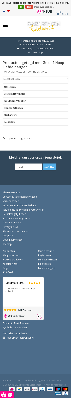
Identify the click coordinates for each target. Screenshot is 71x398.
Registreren (44, 255)
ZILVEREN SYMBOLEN (15, 94)
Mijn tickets (44, 263)
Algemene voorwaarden (16, 231)
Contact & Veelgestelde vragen (20, 196)
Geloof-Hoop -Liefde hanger (32, 71)
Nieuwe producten (13, 259)
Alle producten (11, 255)
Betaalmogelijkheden (14, 214)
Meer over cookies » (44, 7)
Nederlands (4, 10)
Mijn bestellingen (47, 259)
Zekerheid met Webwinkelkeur (19, 205)
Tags (12, 71)
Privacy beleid (10, 227)
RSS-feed (8, 272)
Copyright (8, 235)
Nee (29, 7)
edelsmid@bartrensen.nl (20, 337)
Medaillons (9, 121)
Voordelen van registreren (17, 218)
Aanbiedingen (10, 263)
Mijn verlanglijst (46, 268)
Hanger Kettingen (13, 107)
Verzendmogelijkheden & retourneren (23, 209)
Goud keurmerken (12, 239)
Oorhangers (10, 114)
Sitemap (7, 244)
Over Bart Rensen (12, 222)
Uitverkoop (10, 87)
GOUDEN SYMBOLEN (15, 101)
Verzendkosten (11, 201)
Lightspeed (60, 384)
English (8, 10)
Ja (21, 7)
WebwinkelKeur (54, 380)
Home (6, 71)
